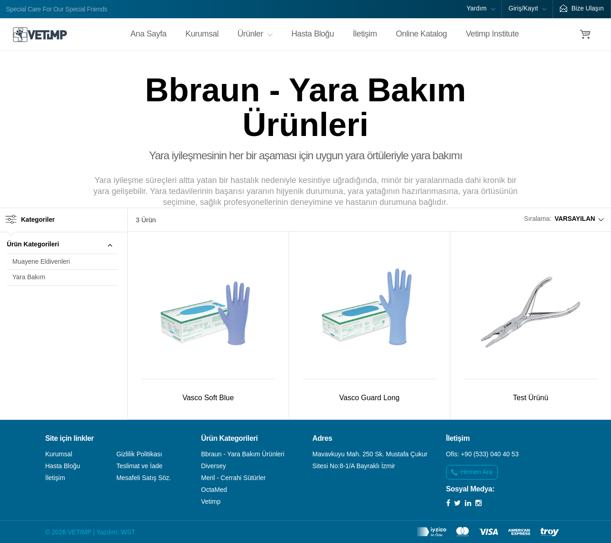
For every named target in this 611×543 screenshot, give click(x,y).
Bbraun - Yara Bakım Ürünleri (242, 454)
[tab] (62, 244)
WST (128, 532)
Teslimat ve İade (139, 466)
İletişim (365, 33)
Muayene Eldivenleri (41, 261)
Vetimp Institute (492, 33)
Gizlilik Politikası (139, 454)
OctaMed (214, 489)
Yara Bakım (28, 277)
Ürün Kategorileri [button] (62, 245)
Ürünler (255, 33)
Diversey (213, 466)
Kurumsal (202, 33)
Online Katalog (421, 33)
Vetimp (211, 501)
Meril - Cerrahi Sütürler (233, 477)
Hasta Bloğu (312, 33)
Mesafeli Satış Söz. (143, 477)
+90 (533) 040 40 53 (490, 454)
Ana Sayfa (149, 33)
